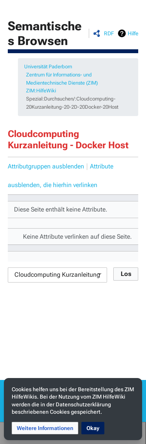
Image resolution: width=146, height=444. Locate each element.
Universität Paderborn (48, 66)
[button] (45, 428)
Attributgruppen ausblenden (46, 166)
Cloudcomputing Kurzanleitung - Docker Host (68, 139)
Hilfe (133, 33)
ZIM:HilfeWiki (41, 91)
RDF (109, 33)
